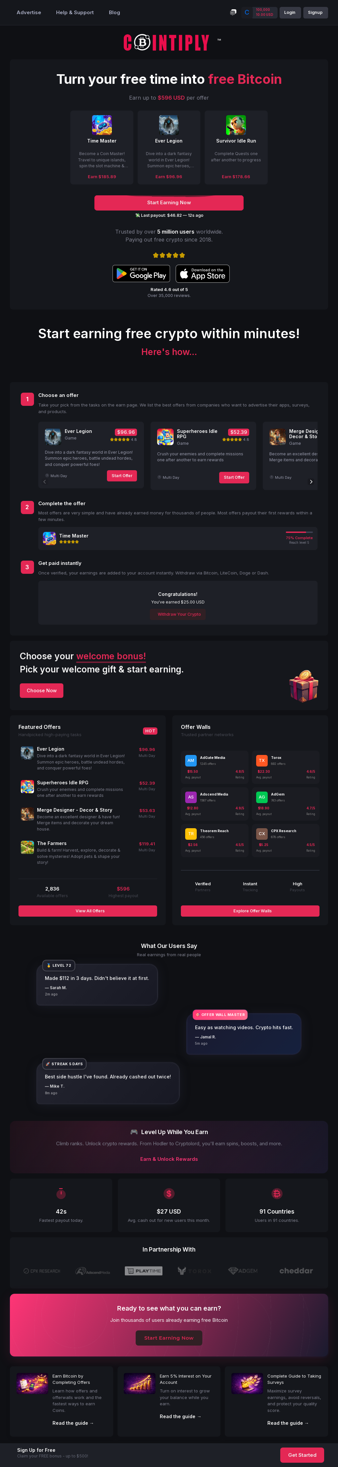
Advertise (29, 13)
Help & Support (75, 13)
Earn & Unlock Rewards (169, 1159)
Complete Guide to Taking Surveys (294, 1379)
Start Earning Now (169, 1338)
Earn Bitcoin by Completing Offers (71, 1379)
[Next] (311, 481)
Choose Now (42, 690)
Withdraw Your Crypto (179, 614)
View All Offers (90, 910)
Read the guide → (73, 1423)
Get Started (302, 1455)
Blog (114, 13)
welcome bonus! (111, 656)
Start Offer (122, 475)
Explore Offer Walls (252, 910)
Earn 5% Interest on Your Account (186, 1379)
